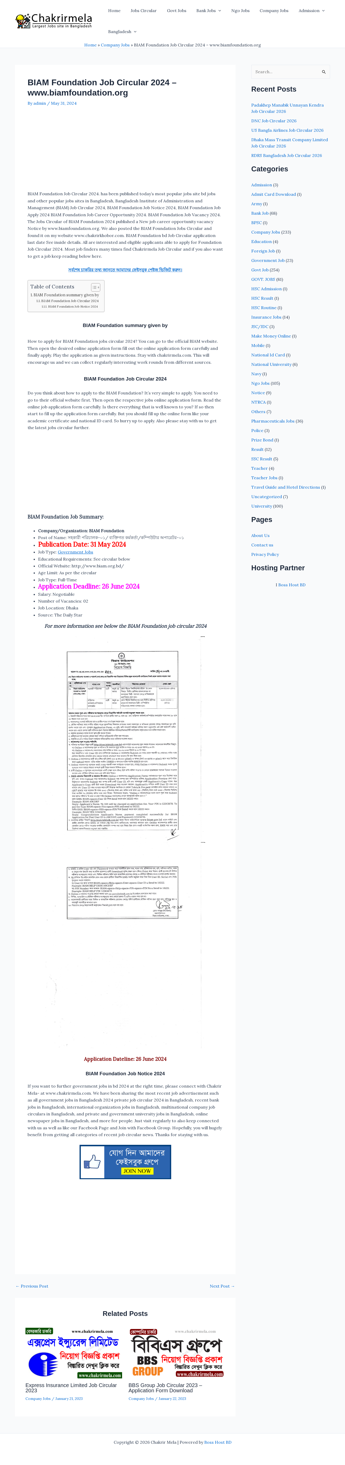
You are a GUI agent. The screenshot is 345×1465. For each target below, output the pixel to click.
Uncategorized (266, 496)
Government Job (268, 260)
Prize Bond (262, 439)
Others (258, 411)
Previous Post (31, 1286)
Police (257, 430)
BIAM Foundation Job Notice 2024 (73, 306)
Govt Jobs (172, 10)
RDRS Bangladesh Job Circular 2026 (286, 155)
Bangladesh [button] (121, 31)
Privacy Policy (265, 554)
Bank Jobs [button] (202, 10)
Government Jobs (75, 552)
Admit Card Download (273, 194)
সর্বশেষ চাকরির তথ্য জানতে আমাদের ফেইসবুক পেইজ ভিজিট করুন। (125, 269)
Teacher (259, 468)
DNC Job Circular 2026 (273, 120)
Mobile (258, 345)
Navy (256, 373)
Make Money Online (271, 336)
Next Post (222, 1286)
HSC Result (262, 298)
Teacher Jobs (264, 477)
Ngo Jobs (232, 10)
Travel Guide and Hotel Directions (285, 487)
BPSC (256, 222)
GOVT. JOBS (263, 279)
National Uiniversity (271, 364)
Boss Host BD (292, 584)
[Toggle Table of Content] (93, 287)
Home (113, 10)
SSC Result (261, 458)
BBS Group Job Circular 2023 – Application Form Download (165, 1387)
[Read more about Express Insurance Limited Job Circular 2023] (73, 1352)
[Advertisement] (125, 151)
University (261, 506)
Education (261, 241)
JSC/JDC (259, 326)
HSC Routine (263, 307)
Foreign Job (263, 251)
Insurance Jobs (266, 317)
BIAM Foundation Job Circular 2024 (70, 301)
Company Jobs (264, 10)
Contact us (262, 544)
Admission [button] (300, 10)
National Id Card (268, 354)
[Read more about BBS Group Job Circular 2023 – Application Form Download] (177, 1352)
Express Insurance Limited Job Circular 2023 (71, 1387)
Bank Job (260, 213)
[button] (212, 10)
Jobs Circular (141, 10)
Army (256, 203)
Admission (261, 184)
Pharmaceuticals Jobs (273, 421)
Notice (258, 392)
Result (257, 449)
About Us (260, 535)
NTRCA (258, 402)
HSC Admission (266, 288)
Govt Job (260, 269)
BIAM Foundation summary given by (66, 294)
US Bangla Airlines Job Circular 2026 (287, 130)
